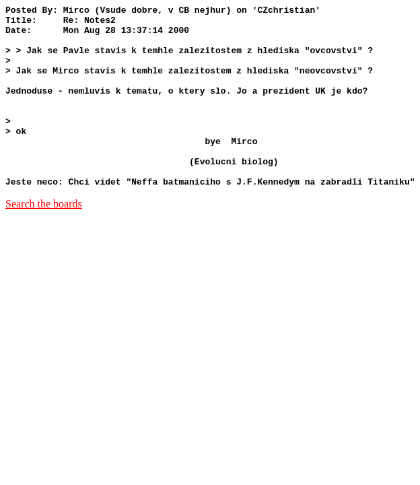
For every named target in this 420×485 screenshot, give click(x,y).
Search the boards (43, 240)
